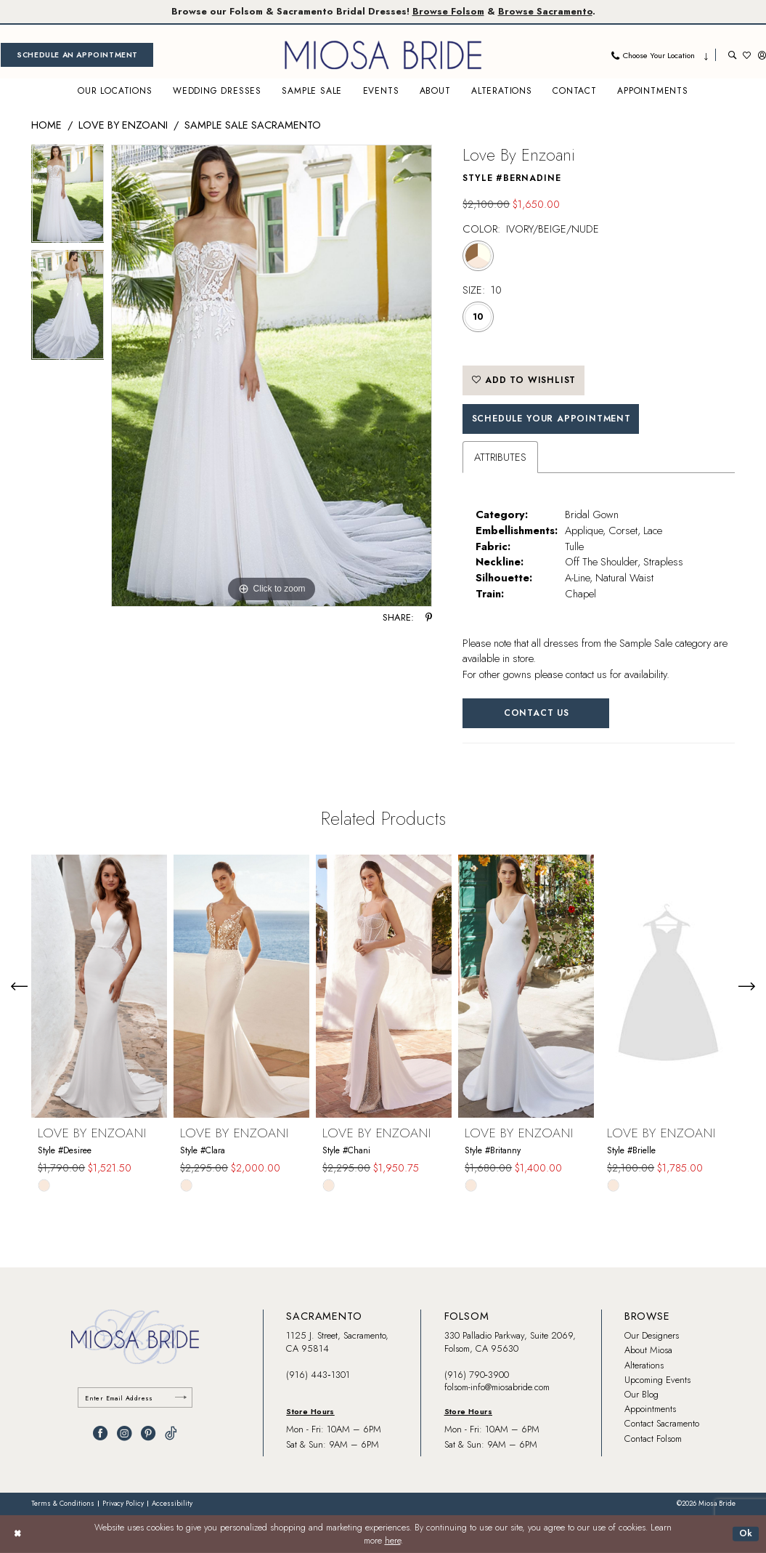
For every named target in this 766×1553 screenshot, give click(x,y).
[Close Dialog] (17, 1534)
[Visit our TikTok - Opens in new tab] (171, 1433)
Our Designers (651, 1335)
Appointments (650, 1409)
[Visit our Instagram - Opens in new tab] (124, 1433)
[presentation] (99, 986)
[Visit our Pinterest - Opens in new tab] (148, 1433)
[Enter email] (135, 1397)
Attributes (500, 456)
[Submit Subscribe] (180, 1397)
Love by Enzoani (123, 124)
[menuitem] (77, 55)
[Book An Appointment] (77, 55)
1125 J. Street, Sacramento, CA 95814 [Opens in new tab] (337, 1341)
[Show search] (732, 54)
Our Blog (641, 1394)
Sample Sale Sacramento (252, 124)
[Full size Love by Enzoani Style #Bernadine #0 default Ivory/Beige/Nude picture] (271, 375)
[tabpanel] (68, 197)
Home (46, 124)
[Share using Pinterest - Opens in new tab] (428, 618)
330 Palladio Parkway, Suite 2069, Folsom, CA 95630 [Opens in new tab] (510, 1341)
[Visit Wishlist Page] (746, 54)
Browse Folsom (448, 11)
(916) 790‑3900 (476, 1374)
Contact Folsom (653, 1438)
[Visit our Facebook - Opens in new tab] (100, 1433)
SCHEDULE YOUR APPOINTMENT (551, 418)
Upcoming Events (657, 1380)
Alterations (644, 1365)
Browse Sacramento (545, 11)
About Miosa (648, 1350)
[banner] (383, 55)
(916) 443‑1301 (317, 1374)
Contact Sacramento (661, 1423)
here (393, 1540)
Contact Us (536, 712)
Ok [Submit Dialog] (746, 1533)
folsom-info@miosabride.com (497, 1387)
